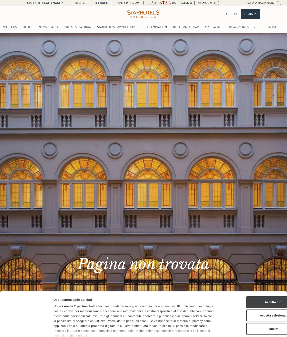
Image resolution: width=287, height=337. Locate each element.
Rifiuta (253, 301)
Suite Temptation (154, 27)
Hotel (27, 27)
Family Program (128, 2)
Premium (80, 2)
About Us (9, 27)
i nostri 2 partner (75, 278)
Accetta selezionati (253, 288)
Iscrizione (186, 3)
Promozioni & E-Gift (243, 27)
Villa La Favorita (78, 27)
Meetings (101, 2)
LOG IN (175, 3)
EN (227, 14)
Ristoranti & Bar (186, 27)
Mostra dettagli (215, 329)
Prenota (250, 13)
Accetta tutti (253, 274)
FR (235, 14)
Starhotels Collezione (44, 2)
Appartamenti (48, 27)
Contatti (272, 27)
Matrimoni (213, 27)
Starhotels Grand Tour (116, 27)
